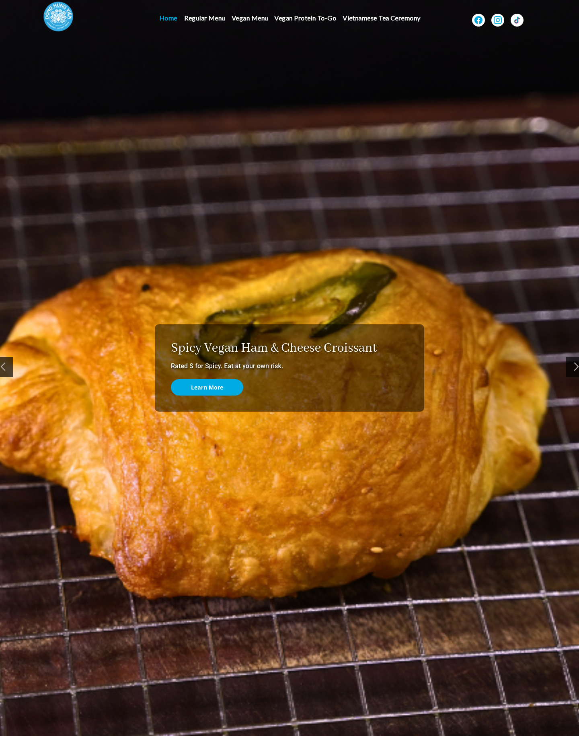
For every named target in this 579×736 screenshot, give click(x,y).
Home (168, 18)
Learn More (207, 387)
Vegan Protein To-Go (305, 18)
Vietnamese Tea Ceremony (382, 18)
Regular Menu (204, 18)
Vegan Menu (250, 18)
